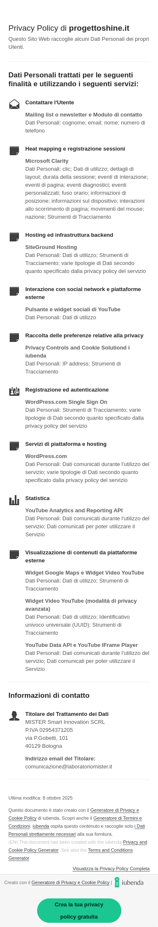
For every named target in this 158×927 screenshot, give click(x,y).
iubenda (41, 826)
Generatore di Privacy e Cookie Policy (71, 882)
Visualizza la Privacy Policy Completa (111, 868)
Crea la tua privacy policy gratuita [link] (79, 910)
